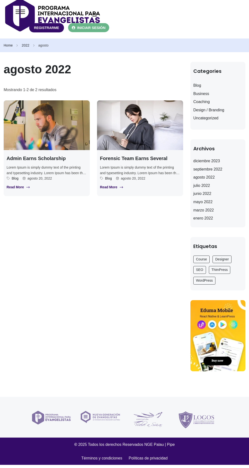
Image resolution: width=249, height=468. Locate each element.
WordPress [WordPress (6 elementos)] (204, 283)
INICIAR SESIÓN (95, 31)
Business (201, 97)
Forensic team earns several (134, 161)
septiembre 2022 (207, 172)
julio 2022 (201, 188)
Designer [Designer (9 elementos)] (222, 262)
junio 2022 (202, 197)
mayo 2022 (203, 205)
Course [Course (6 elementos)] (201, 262)
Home (8, 48)
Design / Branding (208, 113)
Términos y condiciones (105, 461)
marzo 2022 (203, 213)
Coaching (201, 105)
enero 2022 (203, 221)
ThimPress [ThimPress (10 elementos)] (220, 273)
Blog (15, 181)
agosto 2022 (204, 180)
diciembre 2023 (206, 164)
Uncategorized (205, 121)
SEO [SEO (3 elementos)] (199, 273)
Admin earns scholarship (36, 161)
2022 (25, 48)
